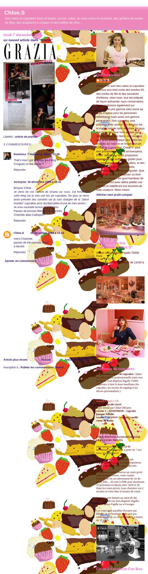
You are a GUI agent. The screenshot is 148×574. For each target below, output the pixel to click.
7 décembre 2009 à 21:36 (43, 154)
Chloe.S (14, 13)
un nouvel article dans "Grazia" (27, 40)
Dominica (20, 154)
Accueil (46, 359)
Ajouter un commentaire (20, 260)
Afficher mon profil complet (114, 194)
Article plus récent (15, 359)
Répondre (20, 169)
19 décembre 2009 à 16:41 (44, 182)
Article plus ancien (77, 359)
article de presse (26, 136)
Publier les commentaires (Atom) (42, 367)
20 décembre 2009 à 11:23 (47, 233)
